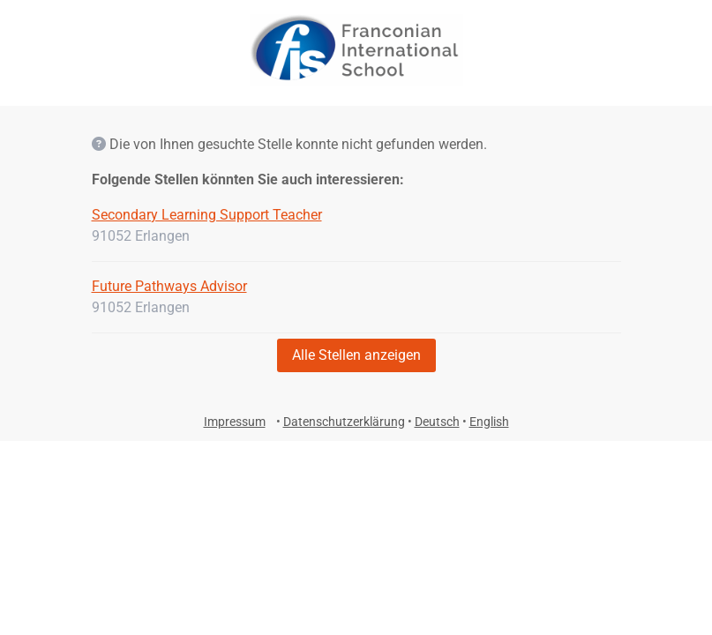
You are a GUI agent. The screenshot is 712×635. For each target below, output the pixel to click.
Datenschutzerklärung (344, 422)
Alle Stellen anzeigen (356, 355)
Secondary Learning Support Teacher (207, 214)
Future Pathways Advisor (169, 286)
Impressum (235, 422)
